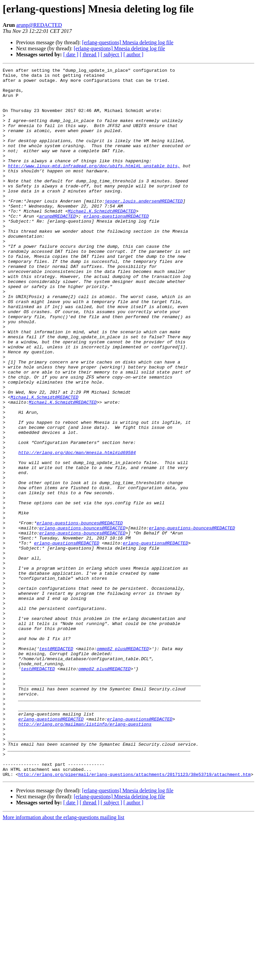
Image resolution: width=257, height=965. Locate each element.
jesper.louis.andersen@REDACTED (143, 228)
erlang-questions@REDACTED (116, 246)
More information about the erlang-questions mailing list (63, 959)
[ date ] (70, 54)
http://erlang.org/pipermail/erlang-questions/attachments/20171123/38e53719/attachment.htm (134, 916)
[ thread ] (89, 54)
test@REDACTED (56, 765)
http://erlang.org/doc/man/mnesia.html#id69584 (77, 530)
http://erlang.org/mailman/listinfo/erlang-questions (85, 856)
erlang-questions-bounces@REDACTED (79, 614)
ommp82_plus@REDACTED (123, 765)
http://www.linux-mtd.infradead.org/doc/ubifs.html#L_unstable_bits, (94, 186)
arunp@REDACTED (39, 25)
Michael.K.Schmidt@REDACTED (102, 240)
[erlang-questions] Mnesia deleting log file (127, 42)
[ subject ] (111, 54)
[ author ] (133, 54)
